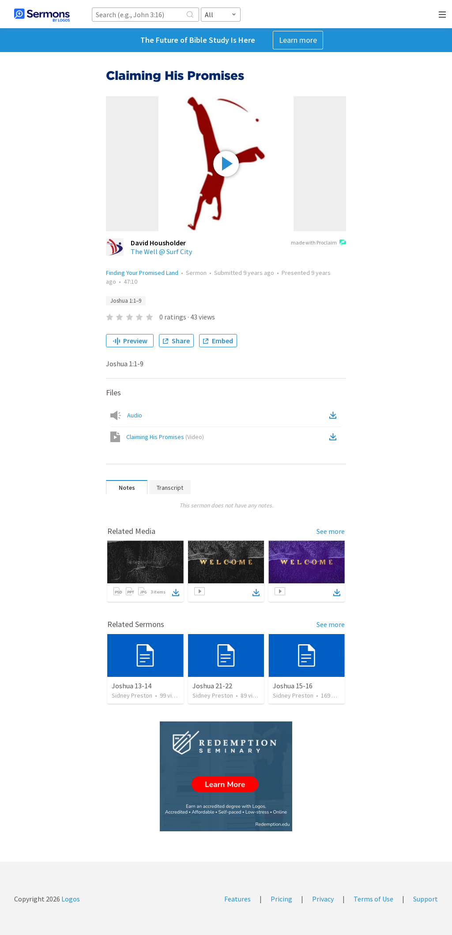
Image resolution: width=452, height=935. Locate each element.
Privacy (323, 898)
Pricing (281, 898)
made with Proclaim (318, 243)
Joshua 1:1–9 (125, 300)
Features (237, 898)
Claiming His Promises (165, 437)
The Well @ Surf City (161, 251)
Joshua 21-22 (212, 685)
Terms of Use (373, 898)
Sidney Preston (132, 695)
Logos (70, 898)
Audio (134, 415)
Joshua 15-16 (293, 685)
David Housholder (158, 242)
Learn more (298, 40)
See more (330, 531)
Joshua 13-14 (131, 685)
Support (425, 898)
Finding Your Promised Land (142, 273)
